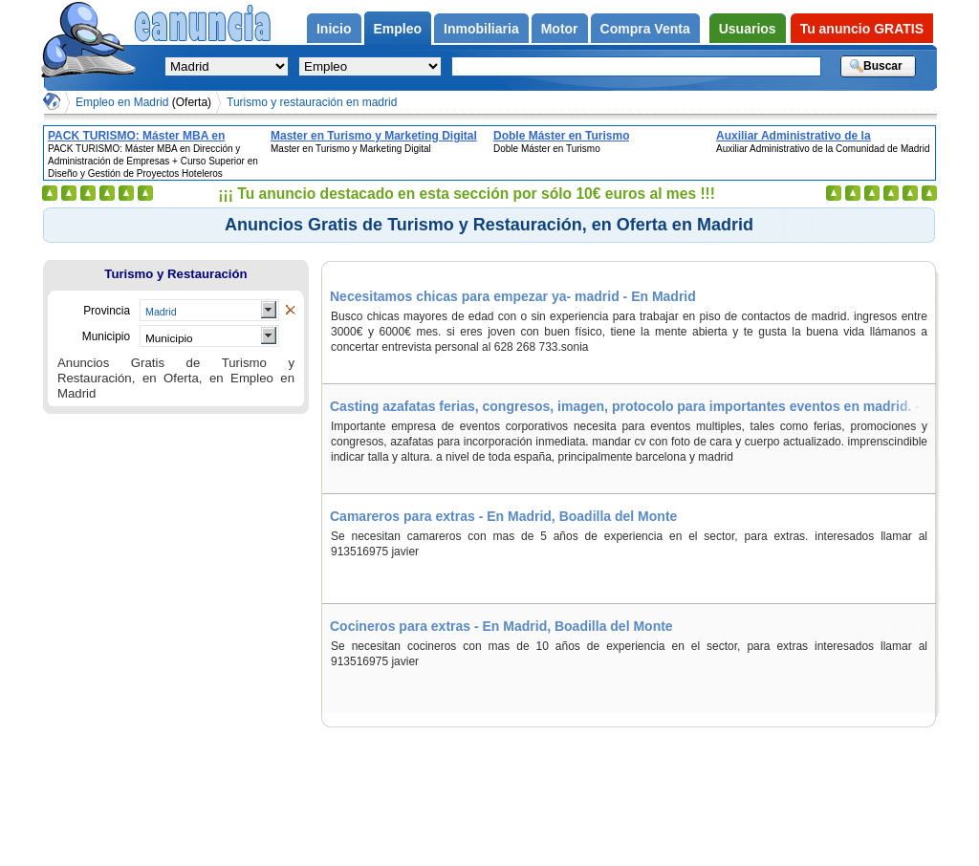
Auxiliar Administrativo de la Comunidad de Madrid (793, 135)
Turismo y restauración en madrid (312, 102)
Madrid (161, 311)
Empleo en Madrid (143, 102)
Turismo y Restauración (175, 274)
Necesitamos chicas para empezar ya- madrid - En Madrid (513, 296)
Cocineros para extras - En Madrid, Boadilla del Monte (501, 626)
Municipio (169, 338)
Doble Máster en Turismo (561, 135)
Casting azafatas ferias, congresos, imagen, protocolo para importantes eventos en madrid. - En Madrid (632, 406)
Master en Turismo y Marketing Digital (374, 135)
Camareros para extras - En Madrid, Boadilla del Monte (503, 516)
